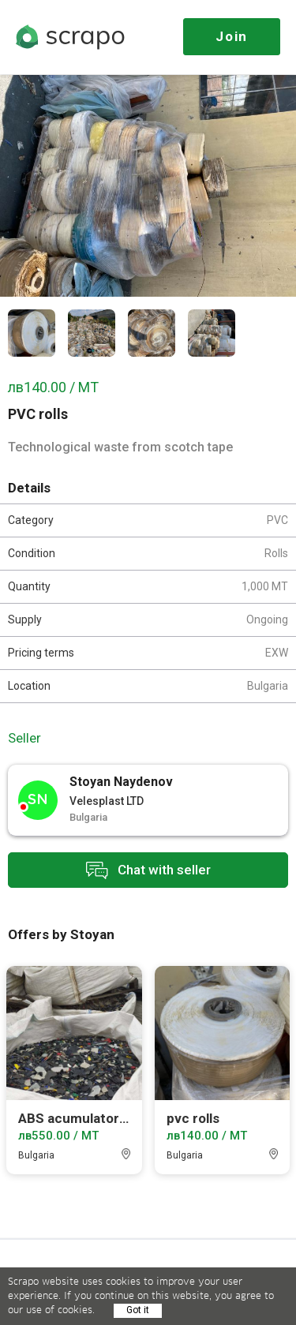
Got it (137, 1310)
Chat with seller (148, 870)
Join (231, 36)
